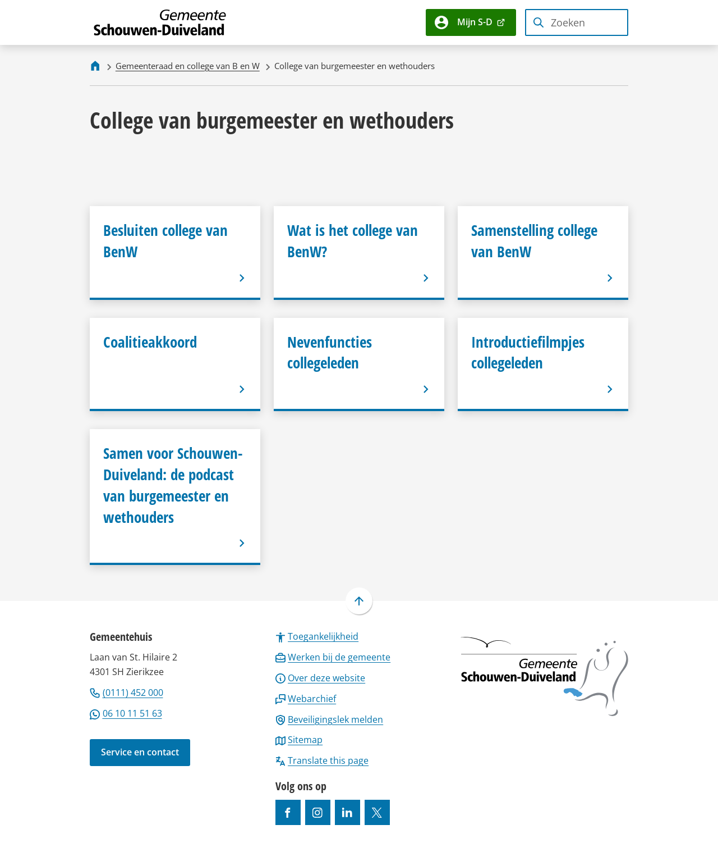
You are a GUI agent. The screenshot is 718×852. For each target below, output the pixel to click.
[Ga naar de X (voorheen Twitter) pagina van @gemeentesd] (377, 812)
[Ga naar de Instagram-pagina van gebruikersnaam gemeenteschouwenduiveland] (317, 812)
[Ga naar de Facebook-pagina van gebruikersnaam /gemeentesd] (288, 812)
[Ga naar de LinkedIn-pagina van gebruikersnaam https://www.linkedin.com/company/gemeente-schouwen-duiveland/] (347, 812)
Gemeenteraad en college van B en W (188, 65)
